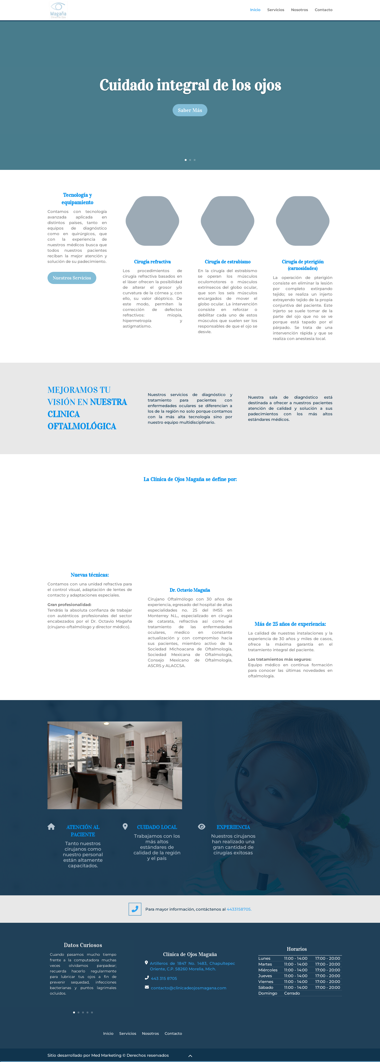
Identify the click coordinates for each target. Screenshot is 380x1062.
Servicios (275, 11)
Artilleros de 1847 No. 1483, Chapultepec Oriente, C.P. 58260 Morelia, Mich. (192, 966)
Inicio (255, 11)
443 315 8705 (164, 978)
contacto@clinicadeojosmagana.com (188, 987)
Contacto (323, 11)
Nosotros (299, 11)
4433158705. (239, 909)
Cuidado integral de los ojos (190, 85)
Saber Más (190, 110)
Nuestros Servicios (72, 278)
